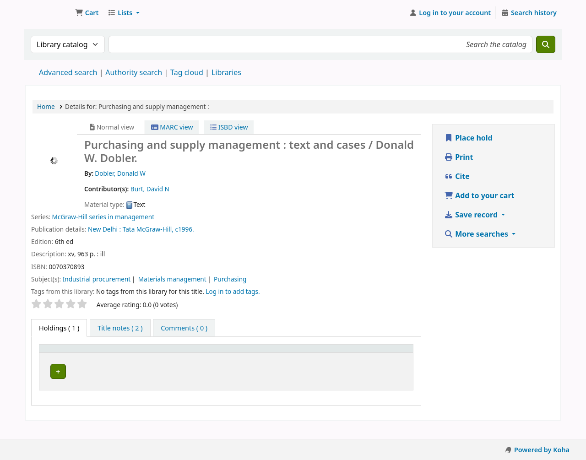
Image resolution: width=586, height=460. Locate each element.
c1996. (184, 229)
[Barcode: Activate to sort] (391, 357)
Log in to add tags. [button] (233, 291)
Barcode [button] (386, 361)
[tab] (120, 328)
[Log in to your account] (450, 13)
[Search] (545, 44)
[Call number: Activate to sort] (213, 357)
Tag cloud (186, 72)
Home (46, 106)
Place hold (468, 138)
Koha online (48, 13)
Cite (457, 176)
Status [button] (344, 361)
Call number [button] (180, 361)
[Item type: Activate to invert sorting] (65, 357)
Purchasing (230, 279)
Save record (471, 215)
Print (458, 157)
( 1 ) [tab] (59, 328)
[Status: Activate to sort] (349, 357)
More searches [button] (477, 234)
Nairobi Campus (111, 383)
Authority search (133, 72)
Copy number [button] (286, 357)
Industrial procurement (97, 279)
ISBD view (229, 127)
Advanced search (68, 72)
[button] (86, 13)
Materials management (172, 279)
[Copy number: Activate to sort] (300, 357)
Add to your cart (479, 195)
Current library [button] (108, 357)
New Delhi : (104, 229)
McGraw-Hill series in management (103, 216)
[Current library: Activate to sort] (124, 357)
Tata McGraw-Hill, (148, 229)
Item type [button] (59, 361)
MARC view (172, 127)
